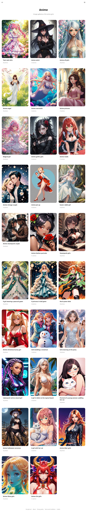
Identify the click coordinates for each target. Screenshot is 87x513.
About (34, 509)
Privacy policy (40, 509)
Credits (58, 509)
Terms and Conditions (50, 509)
